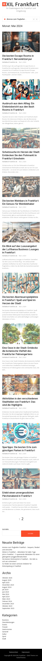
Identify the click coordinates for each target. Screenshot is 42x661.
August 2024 (6, 587)
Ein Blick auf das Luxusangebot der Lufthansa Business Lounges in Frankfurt (20, 249)
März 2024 (6, 599)
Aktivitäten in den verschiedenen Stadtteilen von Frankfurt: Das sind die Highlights (20, 401)
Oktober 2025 (7, 578)
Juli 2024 (5, 589)
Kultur (4, 634)
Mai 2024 (5, 594)
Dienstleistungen (8, 622)
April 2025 (5, 582)
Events (4, 625)
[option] (22, 19)
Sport (4, 636)
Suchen (5, 529)
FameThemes (21, 658)
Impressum (26, 652)
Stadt (4, 639)
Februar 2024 (7, 601)
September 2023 (8, 608)
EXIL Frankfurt (21, 4)
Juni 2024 (5, 592)
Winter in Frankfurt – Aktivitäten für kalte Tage (19, 552)
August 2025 (6, 580)
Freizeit (5, 627)
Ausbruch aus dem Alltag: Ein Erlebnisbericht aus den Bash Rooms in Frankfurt (18, 106)
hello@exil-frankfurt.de (9, 62)
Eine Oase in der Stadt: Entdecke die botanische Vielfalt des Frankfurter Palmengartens (20, 351)
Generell (5, 632)
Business (5, 620)
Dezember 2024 (8, 585)
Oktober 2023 (7, 606)
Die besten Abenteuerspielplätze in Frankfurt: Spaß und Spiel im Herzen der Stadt (20, 300)
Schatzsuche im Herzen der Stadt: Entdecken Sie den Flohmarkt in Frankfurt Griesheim (21, 155)
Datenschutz (13, 652)
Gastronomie (7, 629)
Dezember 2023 (8, 604)
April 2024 (5, 597)
